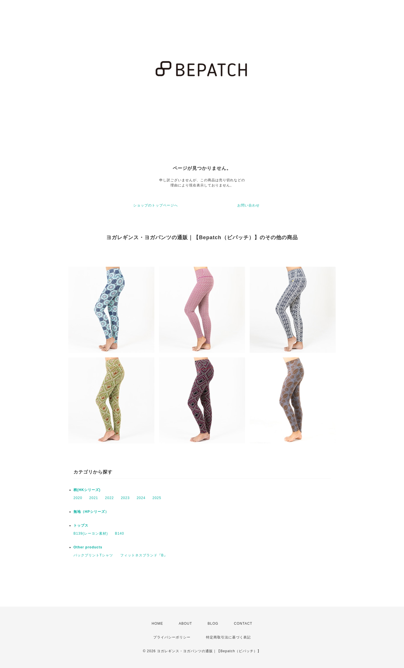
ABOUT (185, 624)
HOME (157, 624)
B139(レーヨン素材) (90, 533)
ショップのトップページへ (155, 205)
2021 (93, 498)
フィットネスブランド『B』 (144, 555)
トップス (80, 525)
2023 (125, 498)
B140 (119, 533)
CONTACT (243, 624)
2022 (109, 498)
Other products (87, 547)
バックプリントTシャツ (93, 555)
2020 (77, 498)
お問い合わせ (248, 205)
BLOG (213, 624)
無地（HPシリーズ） (91, 512)
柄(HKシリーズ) (86, 490)
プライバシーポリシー (172, 637)
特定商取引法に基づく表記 (228, 637)
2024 (141, 498)
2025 (156, 498)
